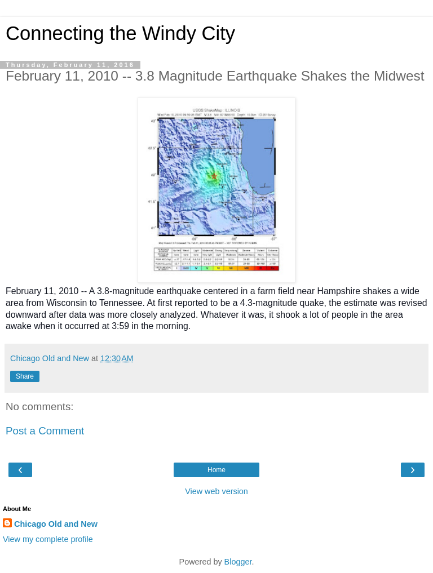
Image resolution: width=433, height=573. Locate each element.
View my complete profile (48, 539)
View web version (216, 491)
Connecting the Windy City (120, 33)
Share (25, 376)
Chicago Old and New (56, 523)
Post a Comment (45, 431)
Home (216, 470)
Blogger (238, 561)
